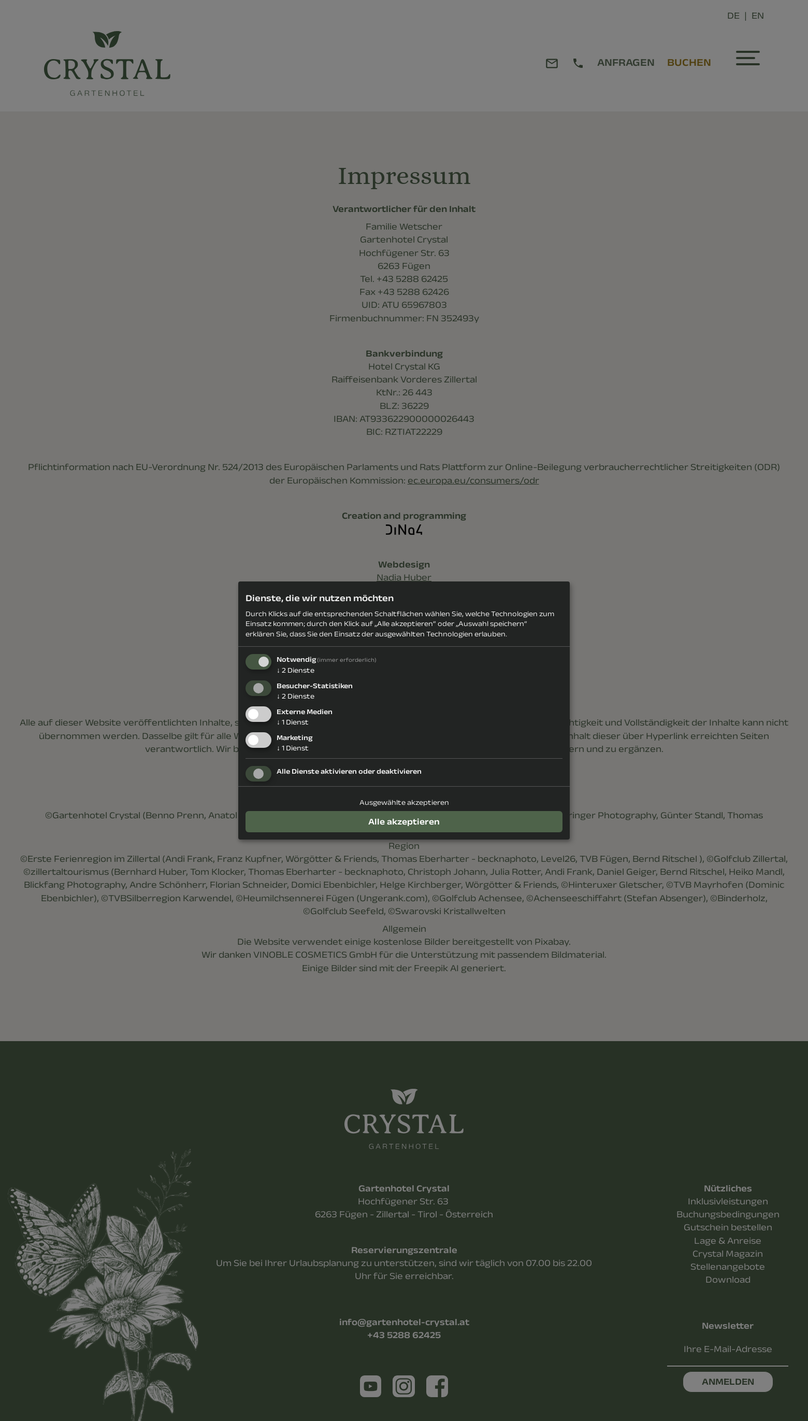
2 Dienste (295, 670)
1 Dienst (293, 722)
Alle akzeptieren (404, 821)
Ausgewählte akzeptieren (404, 802)
